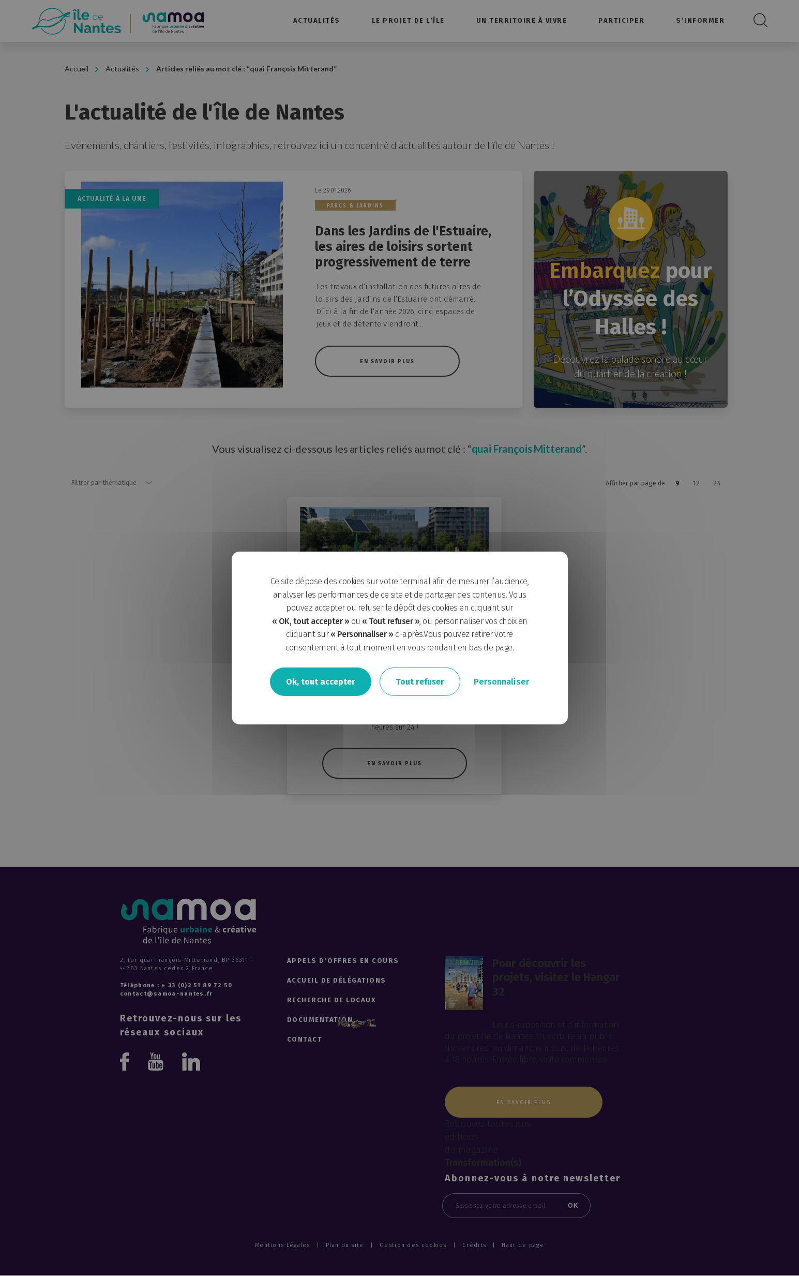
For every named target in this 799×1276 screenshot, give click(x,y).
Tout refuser (420, 681)
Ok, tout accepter (320, 681)
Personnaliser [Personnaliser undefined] (501, 681)
